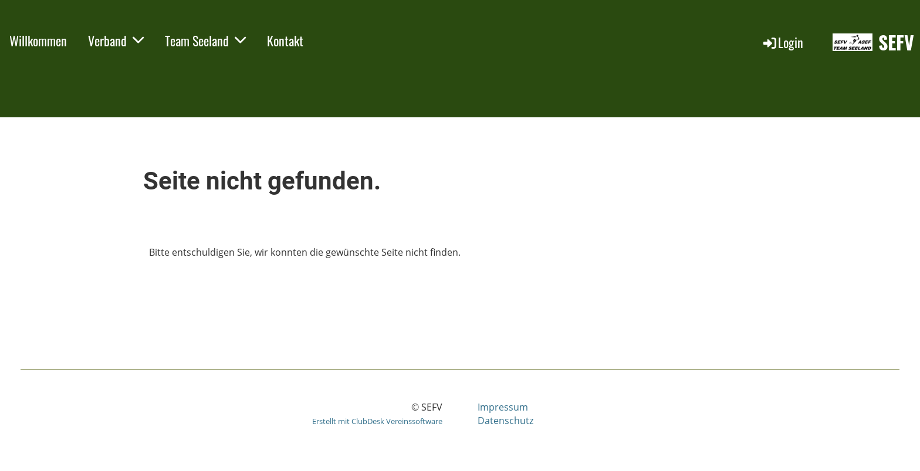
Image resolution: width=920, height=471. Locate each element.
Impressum (503, 407)
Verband (116, 40)
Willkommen (38, 40)
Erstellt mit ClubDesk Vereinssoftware (377, 421)
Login (782, 42)
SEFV (896, 42)
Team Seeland (205, 40)
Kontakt (285, 40)
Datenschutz (505, 420)
